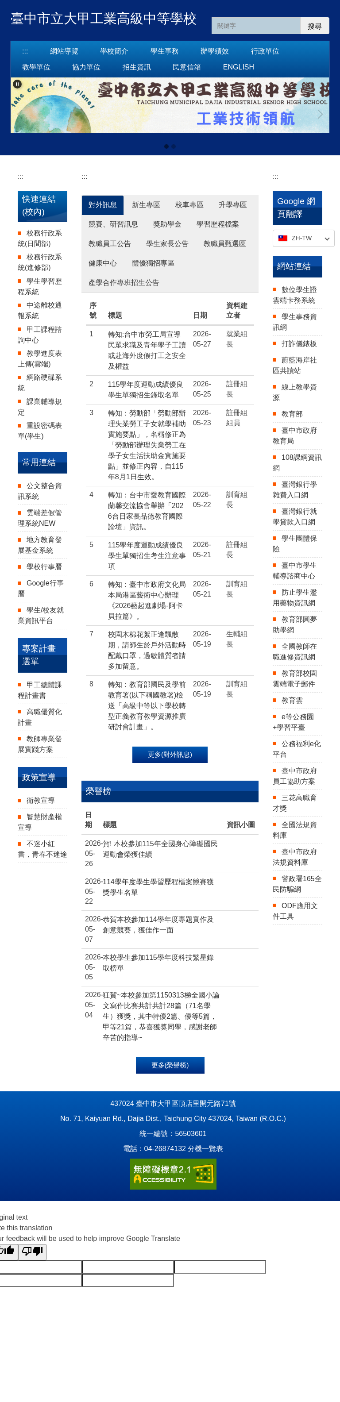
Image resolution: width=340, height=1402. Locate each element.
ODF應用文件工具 (295, 911)
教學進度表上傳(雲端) (40, 359)
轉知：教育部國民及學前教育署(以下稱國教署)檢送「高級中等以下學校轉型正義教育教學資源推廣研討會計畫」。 (147, 706)
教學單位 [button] (36, 67)
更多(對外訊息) (170, 754)
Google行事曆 (41, 588)
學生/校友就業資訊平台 (41, 615)
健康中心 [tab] (103, 263)
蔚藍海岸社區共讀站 (295, 365)
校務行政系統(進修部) (40, 262)
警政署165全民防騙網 (297, 884)
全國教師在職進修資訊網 (295, 652)
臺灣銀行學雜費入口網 (295, 490)
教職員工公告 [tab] (110, 243)
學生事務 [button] (165, 51)
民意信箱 (187, 67)
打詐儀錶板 (299, 343)
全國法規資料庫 (295, 830)
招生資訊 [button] (137, 67)
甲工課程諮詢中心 (40, 335)
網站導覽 (64, 51)
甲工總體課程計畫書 (40, 690)
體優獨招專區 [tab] (153, 263)
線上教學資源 (295, 392)
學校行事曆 (44, 566)
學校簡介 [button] (114, 51)
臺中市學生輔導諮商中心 (295, 571)
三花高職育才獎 (295, 803)
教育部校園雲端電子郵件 (295, 679)
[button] (17, 84)
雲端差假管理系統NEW (40, 518)
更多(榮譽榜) (170, 1065)
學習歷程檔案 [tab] (218, 224)
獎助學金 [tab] (167, 224)
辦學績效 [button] (215, 51)
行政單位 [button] (265, 51)
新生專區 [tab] (146, 204)
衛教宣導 (41, 800)
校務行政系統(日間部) (40, 238)
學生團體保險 (295, 544)
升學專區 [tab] (233, 204)
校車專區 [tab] (189, 204)
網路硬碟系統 (40, 383)
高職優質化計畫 (40, 717)
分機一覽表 (205, 1148)
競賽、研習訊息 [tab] (113, 224)
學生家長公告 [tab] (167, 243)
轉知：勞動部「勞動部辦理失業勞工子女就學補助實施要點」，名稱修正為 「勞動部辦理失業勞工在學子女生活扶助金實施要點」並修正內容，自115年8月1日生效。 (147, 445)
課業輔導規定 (40, 407)
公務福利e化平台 (297, 749)
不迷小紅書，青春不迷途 (42, 849)
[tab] (166, 146)
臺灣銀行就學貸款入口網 (295, 517)
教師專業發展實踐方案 (40, 744)
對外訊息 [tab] (103, 204)
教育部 (292, 414)
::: (25, 51)
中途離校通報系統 (40, 310)
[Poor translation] (32, 1252)
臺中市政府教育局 (295, 436)
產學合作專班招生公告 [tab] (124, 282)
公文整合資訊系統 (40, 491)
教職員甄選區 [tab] (225, 243)
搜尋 (315, 26)
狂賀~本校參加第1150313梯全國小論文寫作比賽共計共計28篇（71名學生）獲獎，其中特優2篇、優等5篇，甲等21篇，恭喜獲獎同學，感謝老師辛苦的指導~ (161, 1016)
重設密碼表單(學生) (40, 431)
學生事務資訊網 (295, 322)
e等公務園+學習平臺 (293, 722)
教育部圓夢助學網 (295, 625)
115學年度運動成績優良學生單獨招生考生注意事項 (147, 555)
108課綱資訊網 (297, 463)
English (238, 67)
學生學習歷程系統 (40, 286)
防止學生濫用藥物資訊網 (295, 598)
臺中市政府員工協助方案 (295, 776)
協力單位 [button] (86, 67)
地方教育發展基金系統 (40, 545)
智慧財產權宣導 (40, 822)
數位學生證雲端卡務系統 (295, 295)
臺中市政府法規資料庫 (295, 857)
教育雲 (292, 700)
